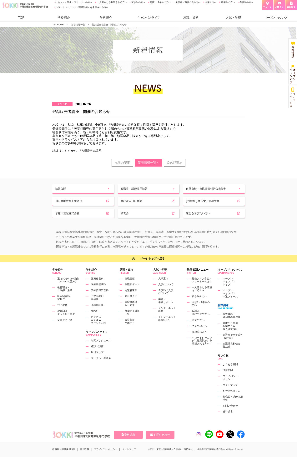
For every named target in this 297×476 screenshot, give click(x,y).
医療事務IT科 (98, 292)
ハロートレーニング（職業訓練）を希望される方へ (81, 7)
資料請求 (228, 419)
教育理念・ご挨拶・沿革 (64, 297)
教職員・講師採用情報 (63, 457)
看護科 (94, 319)
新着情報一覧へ (148, 162)
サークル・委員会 (101, 366)
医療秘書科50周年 (63, 306)
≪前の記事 (122, 162)
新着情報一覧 (78, 24)
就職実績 (130, 286)
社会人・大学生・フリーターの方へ (73, 2)
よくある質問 (230, 372)
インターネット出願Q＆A (167, 327)
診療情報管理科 (99, 298)
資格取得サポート (130, 330)
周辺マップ (97, 360)
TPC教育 (62, 313)
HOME (60, 24)
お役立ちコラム (231, 399)
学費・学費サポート (165, 309)
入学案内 (163, 286)
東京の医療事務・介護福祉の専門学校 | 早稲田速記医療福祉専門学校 (191, 457)
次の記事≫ (174, 162)
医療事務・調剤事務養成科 (231, 324)
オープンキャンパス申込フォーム (230, 301)
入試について (165, 292)
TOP (21, 17)
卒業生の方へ (227, 2)
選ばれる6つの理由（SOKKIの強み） (68, 288)
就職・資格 (191, 17)
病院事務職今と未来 (131, 312)
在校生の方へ (246, 2)
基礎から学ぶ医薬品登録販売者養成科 (230, 334)
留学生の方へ (138, 2)
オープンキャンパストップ (229, 289)
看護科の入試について (165, 300)
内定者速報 (131, 298)
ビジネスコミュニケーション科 (98, 328)
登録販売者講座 (91, 150)
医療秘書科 (97, 286)
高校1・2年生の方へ (160, 2)
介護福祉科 (97, 313)
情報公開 (228, 378)
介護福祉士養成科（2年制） (233, 345)
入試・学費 (233, 17)
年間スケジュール (101, 348)
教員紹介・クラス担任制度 (66, 321)
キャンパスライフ (97, 339)
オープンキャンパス (230, 277)
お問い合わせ (230, 414)
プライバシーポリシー (230, 386)
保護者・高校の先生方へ (188, 2)
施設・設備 (97, 354)
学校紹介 (64, 17)
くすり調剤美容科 (97, 306)
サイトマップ (230, 393)
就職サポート (132, 292)
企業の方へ (210, 2)
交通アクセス (64, 328)
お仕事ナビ (131, 304)
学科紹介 (106, 17)
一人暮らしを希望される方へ (111, 2)
